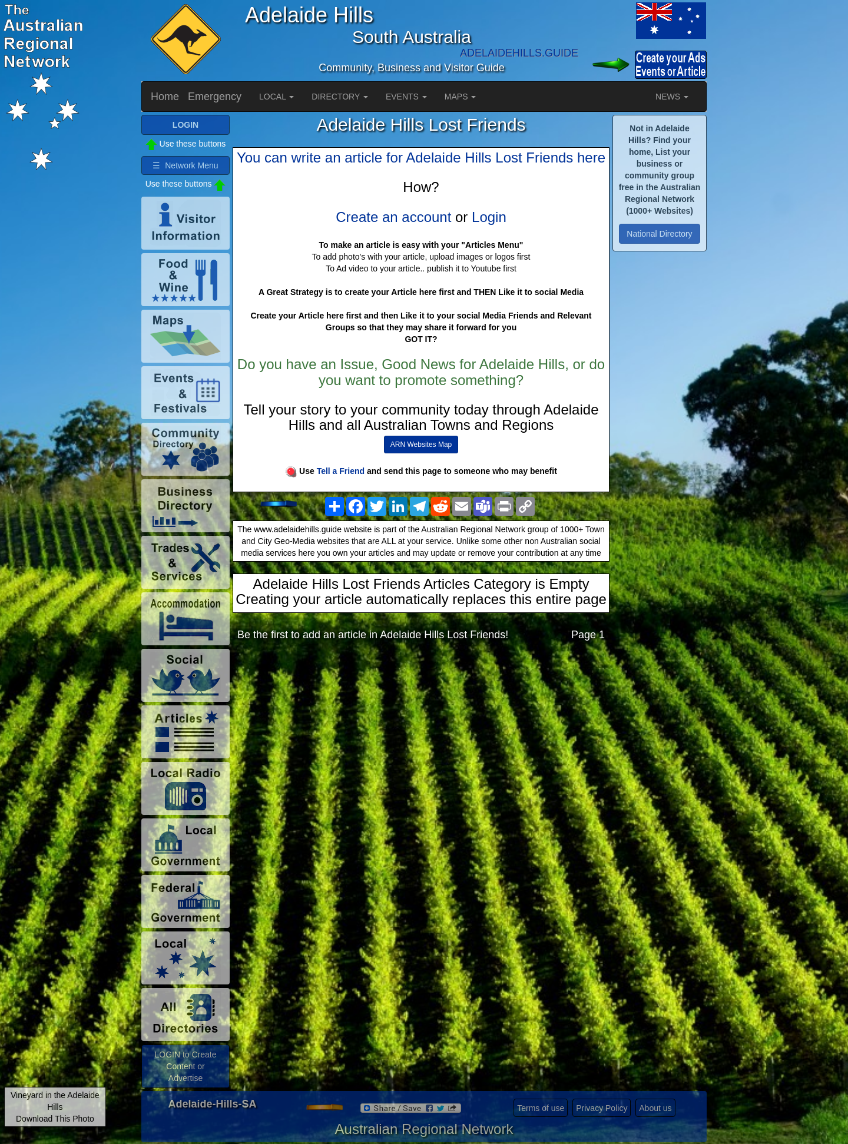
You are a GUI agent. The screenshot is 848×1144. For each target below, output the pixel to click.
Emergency (214, 96)
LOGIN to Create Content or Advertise (185, 1066)
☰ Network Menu (185, 165)
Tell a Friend (341, 471)
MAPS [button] (460, 96)
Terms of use (540, 1108)
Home (165, 96)
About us (655, 1108)
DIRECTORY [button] (340, 96)
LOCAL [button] (276, 96)
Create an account (393, 217)
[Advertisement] (421, 743)
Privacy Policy (601, 1108)
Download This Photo (55, 1118)
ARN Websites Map (421, 444)
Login (489, 217)
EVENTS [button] (406, 96)
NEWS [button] (671, 96)
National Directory (659, 233)
